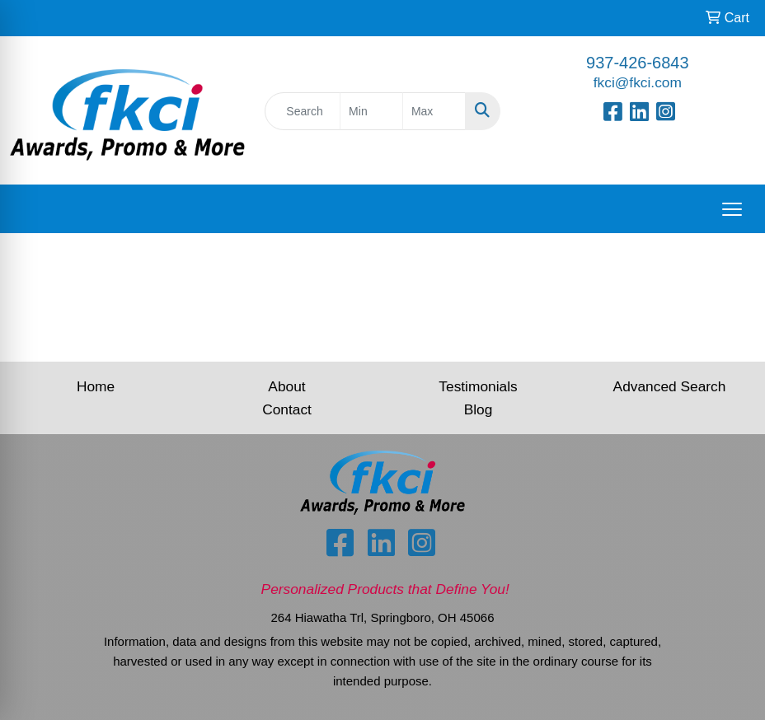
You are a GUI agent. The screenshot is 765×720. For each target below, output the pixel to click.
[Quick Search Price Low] (371, 111)
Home (96, 386)
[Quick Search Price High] (434, 111)
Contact (287, 409)
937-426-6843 (637, 63)
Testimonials (478, 386)
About (286, 386)
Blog (478, 409)
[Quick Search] (302, 111)
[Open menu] (732, 209)
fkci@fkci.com (638, 82)
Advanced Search (669, 386)
